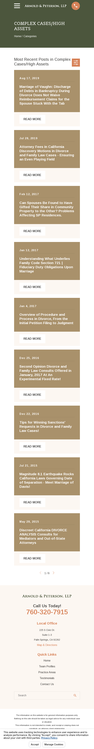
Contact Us (47, 684)
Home (47, 660)
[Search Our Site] (75, 695)
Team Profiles (47, 666)
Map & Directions (47, 645)
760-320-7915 (47, 612)
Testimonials (47, 678)
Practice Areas (47, 672)
